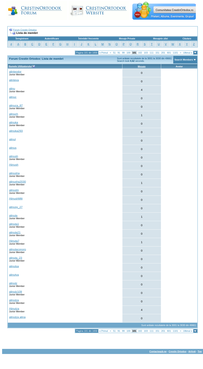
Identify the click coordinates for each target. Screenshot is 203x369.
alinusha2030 (17, 181)
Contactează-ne (157, 351)
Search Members (183, 59)
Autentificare (52, 38)
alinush (13, 156)
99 (123, 52)
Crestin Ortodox (178, 351)
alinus (12, 147)
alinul (12, 139)
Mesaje (142, 66)
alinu (12, 88)
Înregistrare (22, 38)
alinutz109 (15, 291)
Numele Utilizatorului (20, 66)
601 (169, 52)
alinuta (13, 215)
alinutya (14, 274)
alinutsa (14, 266)
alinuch (13, 114)
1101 (175, 52)
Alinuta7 (14, 240)
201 (163, 52)
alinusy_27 (16, 207)
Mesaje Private (127, 38)
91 (119, 52)
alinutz (13, 283)
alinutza (14, 300)
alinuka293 (16, 130)
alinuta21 (15, 232)
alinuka (13, 122)
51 (114, 52)
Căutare (186, 38)
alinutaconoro (17, 249)
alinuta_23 (15, 257)
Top (200, 351)
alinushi (14, 190)
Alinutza (14, 308)
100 (128, 52)
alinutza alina (17, 317)
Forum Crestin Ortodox (25, 30)
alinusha (14, 173)
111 (152, 52)
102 (140, 52)
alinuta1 (14, 224)
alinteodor (15, 71)
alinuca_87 (16, 105)
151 (157, 52)
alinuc (12, 97)
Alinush (13, 164)
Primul (103, 52)
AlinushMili (16, 198)
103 (146, 52)
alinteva (14, 80)
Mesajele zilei (160, 38)
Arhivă (192, 351)
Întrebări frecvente (88, 38)
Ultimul (187, 52)
